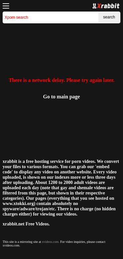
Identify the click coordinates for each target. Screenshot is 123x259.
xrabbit (10, 161)
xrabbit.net (14, 223)
